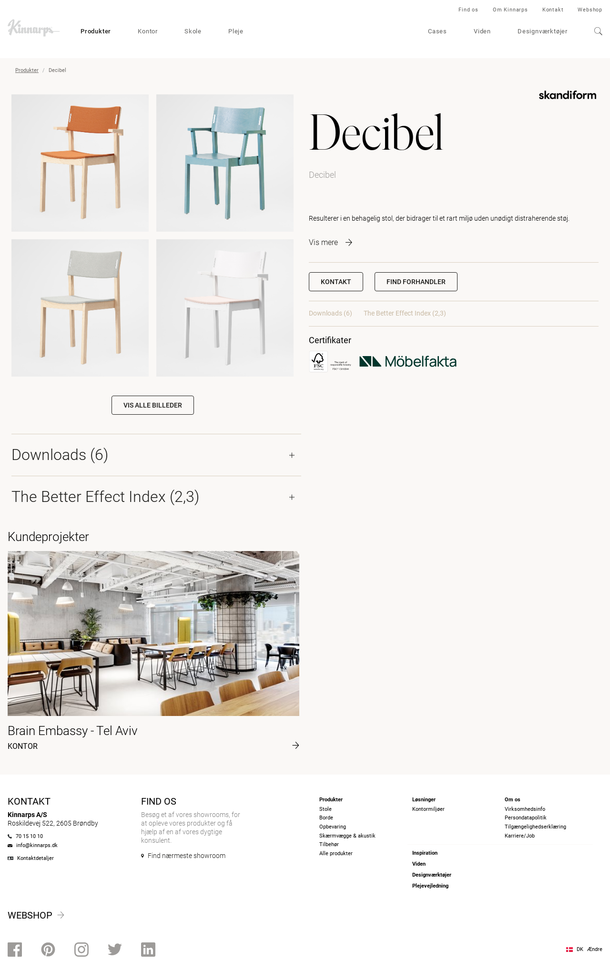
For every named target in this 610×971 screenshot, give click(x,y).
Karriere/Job (520, 836)
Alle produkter (336, 853)
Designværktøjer (543, 31)
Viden (482, 31)
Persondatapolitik (526, 818)
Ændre (594, 949)
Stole (325, 809)
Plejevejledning (430, 886)
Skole (193, 31)
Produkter (96, 31)
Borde (326, 818)
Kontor (148, 31)
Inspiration (424, 853)
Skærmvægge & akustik (347, 836)
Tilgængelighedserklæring (535, 827)
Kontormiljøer (428, 809)
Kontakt (553, 10)
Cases (437, 31)
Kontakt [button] (336, 282)
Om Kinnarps (510, 10)
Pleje (236, 31)
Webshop (590, 10)
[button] (416, 281)
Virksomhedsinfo (525, 809)
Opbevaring (332, 827)
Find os (468, 10)
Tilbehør (329, 844)
